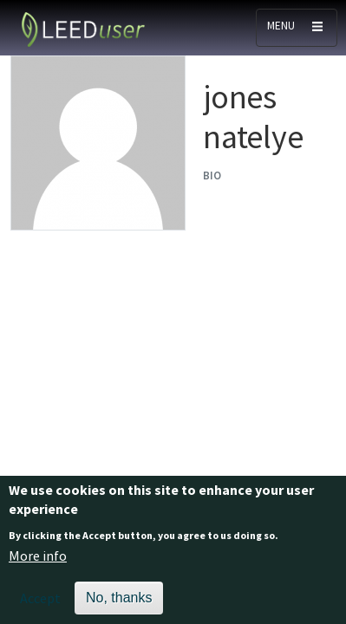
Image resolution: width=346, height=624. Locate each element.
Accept (40, 605)
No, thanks (119, 604)
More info (38, 563)
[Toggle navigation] (296, 28)
